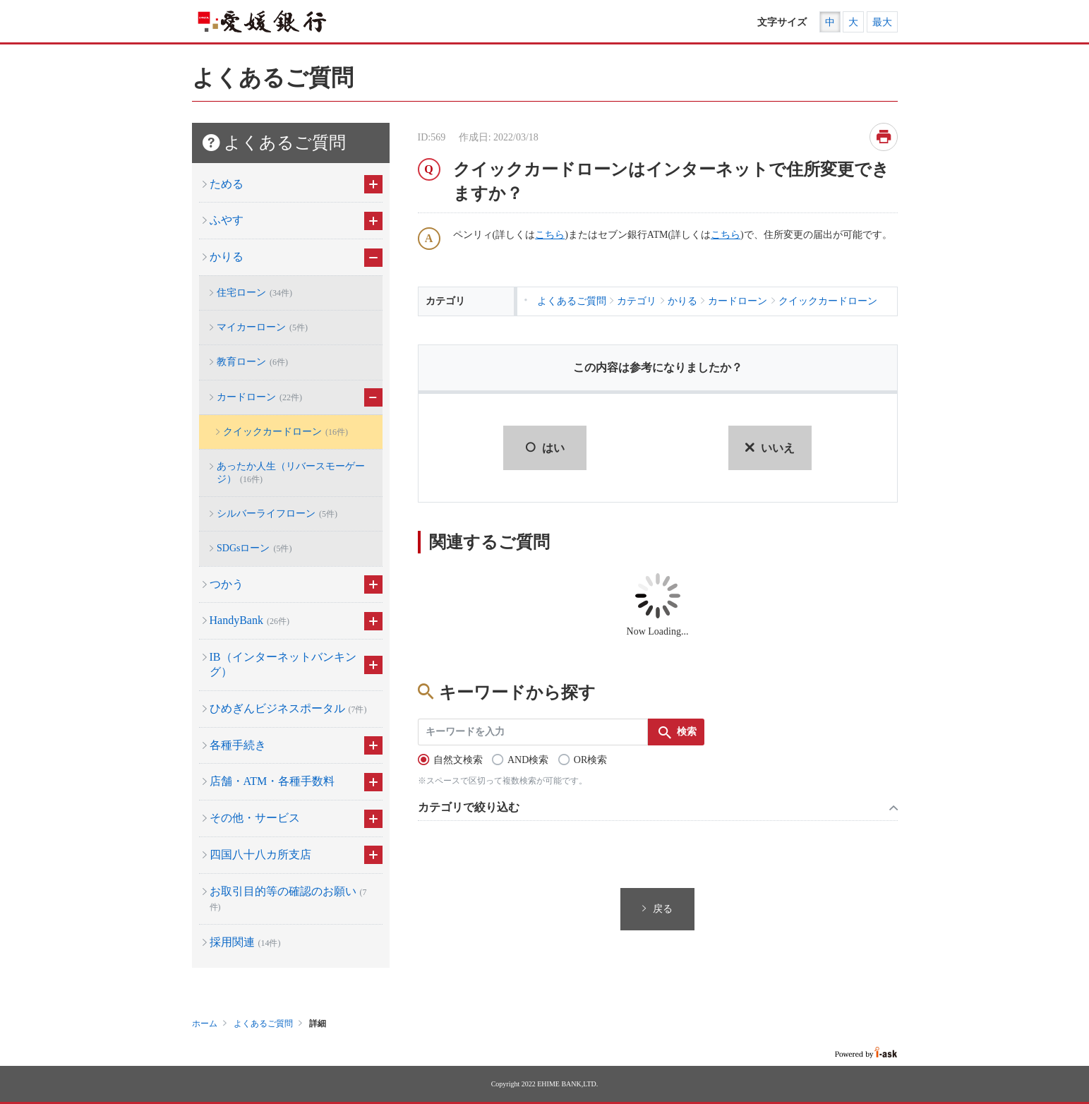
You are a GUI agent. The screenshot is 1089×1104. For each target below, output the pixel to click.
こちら (550, 234)
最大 (882, 22)
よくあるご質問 (263, 1023)
